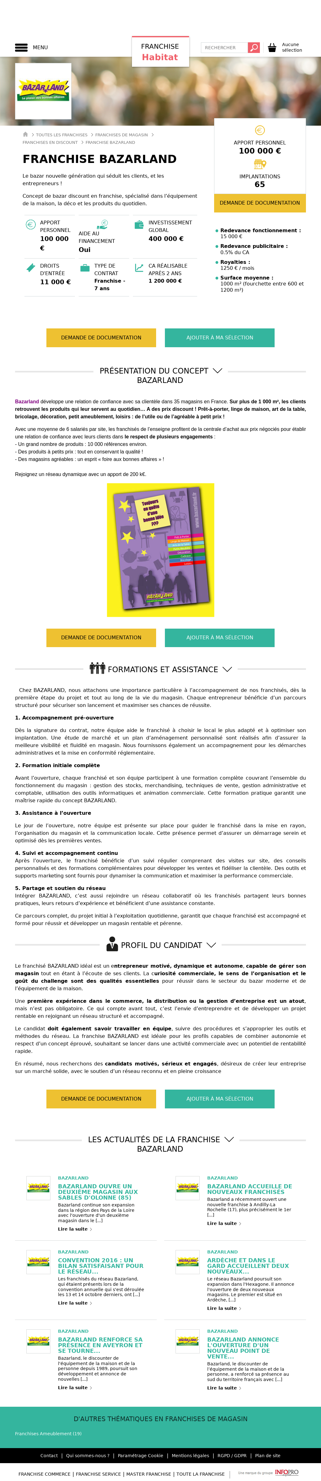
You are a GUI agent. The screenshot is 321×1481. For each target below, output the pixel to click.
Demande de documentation (260, 203)
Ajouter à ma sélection (215, 338)
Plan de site (268, 1455)
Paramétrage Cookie (140, 1455)
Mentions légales (190, 1455)
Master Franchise (148, 1474)
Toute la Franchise (200, 1474)
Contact (49, 1455)
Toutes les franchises (61, 135)
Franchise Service (98, 1474)
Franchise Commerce (44, 1474)
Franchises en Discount (50, 142)
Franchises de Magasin (121, 135)
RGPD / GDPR (232, 1455)
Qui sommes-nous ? (87, 1455)
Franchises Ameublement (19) (48, 1433)
